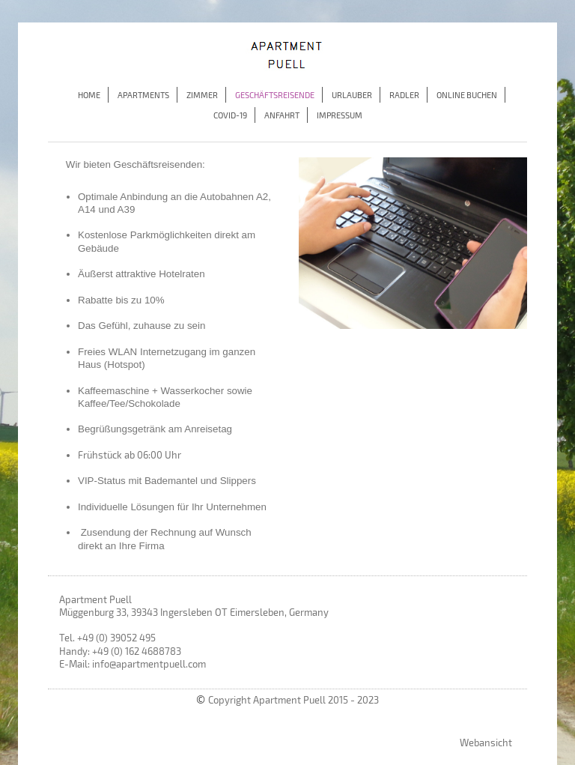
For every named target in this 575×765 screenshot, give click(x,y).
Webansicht (486, 743)
